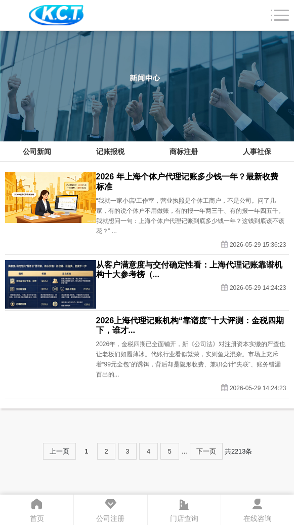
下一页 (206, 451)
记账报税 (110, 151)
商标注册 (184, 151)
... (184, 451)
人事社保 (257, 151)
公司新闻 (37, 151)
